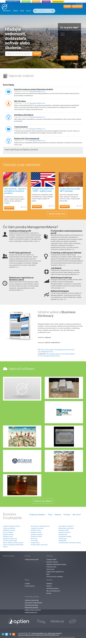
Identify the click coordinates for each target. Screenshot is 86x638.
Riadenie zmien (8, 536)
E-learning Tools (51, 567)
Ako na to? (77, 515)
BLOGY (28, 11)
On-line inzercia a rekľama (54, 576)
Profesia (66, 515)
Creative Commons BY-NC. (67, 637)
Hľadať (37, 54)
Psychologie (62, 538)
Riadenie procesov (65, 532)
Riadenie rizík (63, 534)
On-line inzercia (29, 586)
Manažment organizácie (66, 528)
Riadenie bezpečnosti (10, 538)
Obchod (48, 586)
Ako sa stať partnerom (53, 591)
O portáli (27, 583)
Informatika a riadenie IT (66, 526)
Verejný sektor (35, 542)
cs (79, 4)
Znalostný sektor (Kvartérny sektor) (70, 542)
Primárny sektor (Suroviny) (39, 544)
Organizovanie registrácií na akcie (55, 573)
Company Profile (51, 559)
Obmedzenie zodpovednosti (33, 603)
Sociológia (34, 540)
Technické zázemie (52, 588)
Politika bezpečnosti (31, 612)
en (77, 4)
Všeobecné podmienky (32, 600)
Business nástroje (52, 562)
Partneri (48, 593)
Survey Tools (50, 569)
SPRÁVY (15, 11)
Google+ (56, 635)
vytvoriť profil (77, 6)
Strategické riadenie (65, 536)
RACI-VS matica (20, 101)
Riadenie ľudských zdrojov (11, 526)
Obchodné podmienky (31, 605)
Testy (50, 515)
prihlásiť (67, 6)
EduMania (36, 1)
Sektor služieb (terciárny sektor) (13, 542)
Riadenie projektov (37, 534)
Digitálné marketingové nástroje (56, 564)
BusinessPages (58, 1)
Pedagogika (62, 540)
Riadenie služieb (8, 534)
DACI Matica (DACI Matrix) (23, 115)
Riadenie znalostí (36, 536)
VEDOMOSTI (7, 11)
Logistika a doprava (37, 528)
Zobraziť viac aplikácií (43, 501)
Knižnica (58, 515)
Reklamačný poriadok (31, 607)
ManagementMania (13, 1)
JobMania (46, 1)
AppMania (26, 1)
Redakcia (49, 583)
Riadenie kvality (63, 530)
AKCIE (22, 11)
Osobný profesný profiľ (31, 559)
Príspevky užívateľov (37, 515)
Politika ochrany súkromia (33, 610)
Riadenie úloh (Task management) (26, 138)
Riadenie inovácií (36, 532)
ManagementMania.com (37, 91)
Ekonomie (34, 538)
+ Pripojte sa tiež (69, 58)
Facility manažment (9, 528)
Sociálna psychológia (10, 540)
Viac (38, 241)
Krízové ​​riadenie (8, 532)
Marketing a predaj (9, 530)
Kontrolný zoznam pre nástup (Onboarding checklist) (33, 89)
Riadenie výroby (36, 530)
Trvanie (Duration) (21, 127)
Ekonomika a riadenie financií (40, 526)
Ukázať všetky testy (57, 214)
